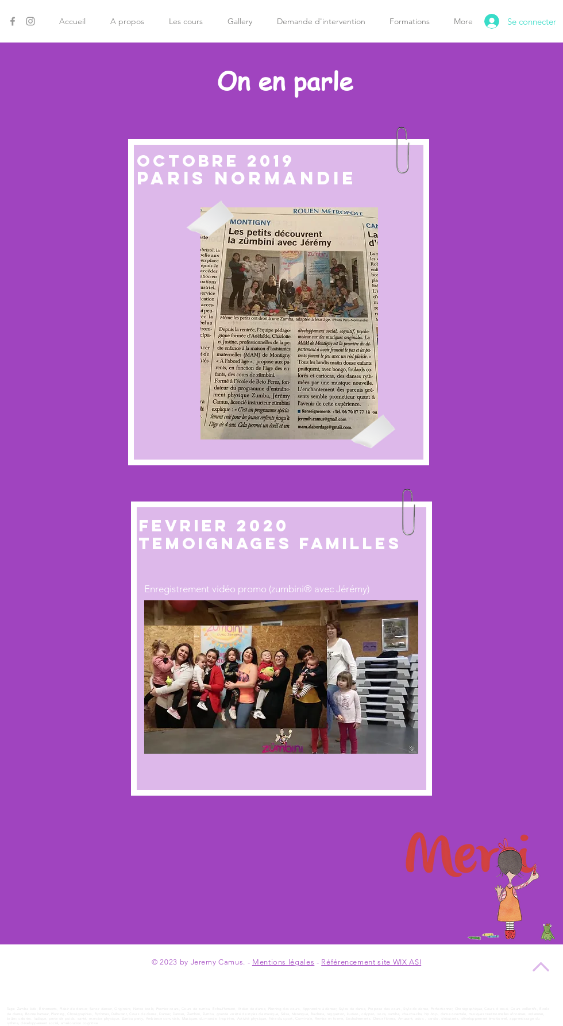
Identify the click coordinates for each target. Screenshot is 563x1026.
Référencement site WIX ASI (371, 962)
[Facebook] (12, 21)
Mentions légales (283, 962)
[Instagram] (30, 21)
